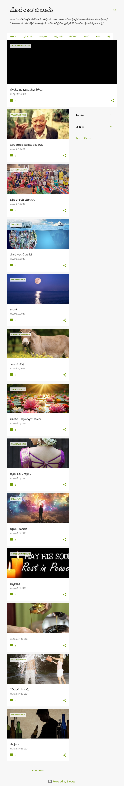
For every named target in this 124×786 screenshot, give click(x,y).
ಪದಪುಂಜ (43, 36)
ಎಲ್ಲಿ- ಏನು (58, 36)
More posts (38, 771)
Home (13, 36)
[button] (112, 101)
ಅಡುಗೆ (86, 36)
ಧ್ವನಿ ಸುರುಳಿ (27, 36)
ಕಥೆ (109, 36)
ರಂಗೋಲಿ (73, 36)
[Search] (115, 10)
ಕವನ (98, 36)
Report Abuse (83, 138)
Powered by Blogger (62, 781)
